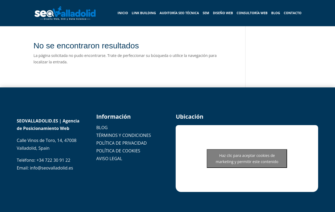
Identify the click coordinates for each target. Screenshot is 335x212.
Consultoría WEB (252, 13)
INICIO (123, 13)
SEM (206, 13)
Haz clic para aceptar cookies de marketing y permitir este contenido (247, 158)
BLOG (275, 13)
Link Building (144, 13)
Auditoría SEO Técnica (179, 13)
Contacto (293, 13)
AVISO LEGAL (109, 158)
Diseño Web (223, 13)
